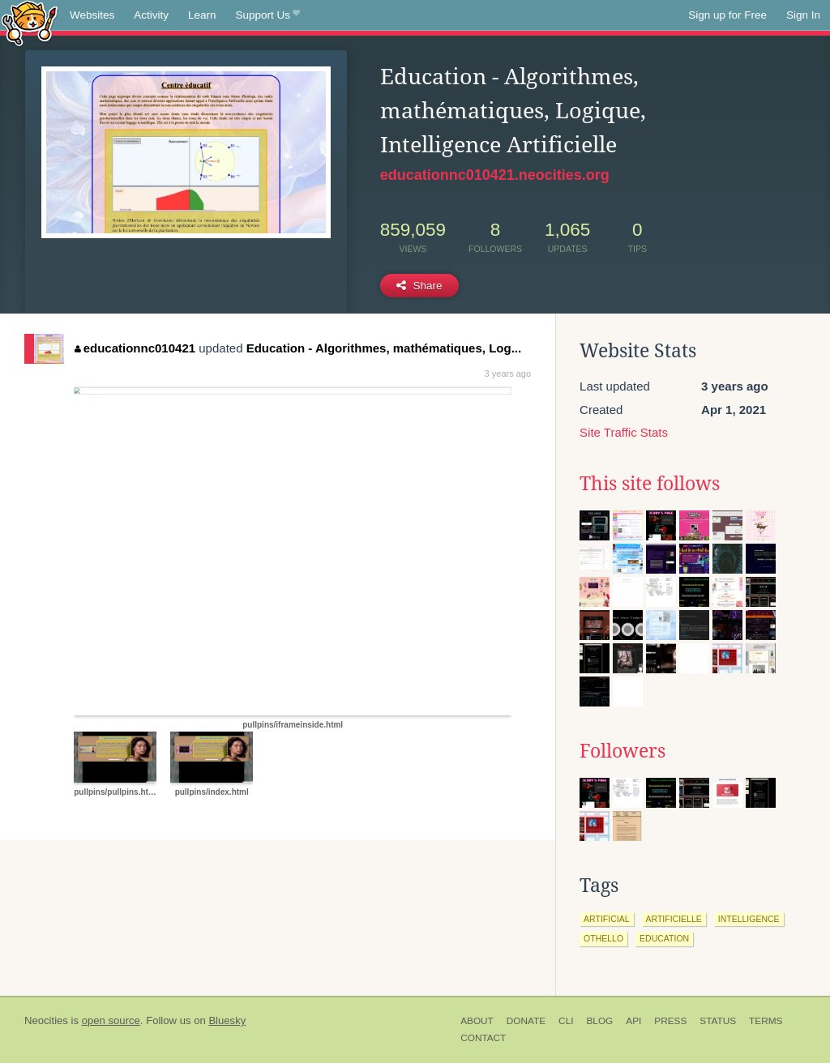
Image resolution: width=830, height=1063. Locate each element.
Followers (622, 751)
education (664, 938)
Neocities (46, 1020)
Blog (599, 1021)
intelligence (749, 919)
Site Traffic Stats (624, 432)
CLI (565, 1021)
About (477, 1021)
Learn (202, 15)
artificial (606, 919)
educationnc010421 (135, 348)
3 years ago (508, 373)
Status (718, 1021)
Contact (483, 1038)
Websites (92, 15)
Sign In (803, 15)
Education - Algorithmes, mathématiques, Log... (383, 348)
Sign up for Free (727, 15)
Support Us (268, 15)
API (633, 1021)
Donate (526, 1021)
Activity (151, 15)
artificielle (674, 919)
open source (111, 1020)
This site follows (650, 483)
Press (670, 1021)
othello (603, 938)
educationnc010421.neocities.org (495, 175)
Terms (765, 1021)
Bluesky (227, 1020)
